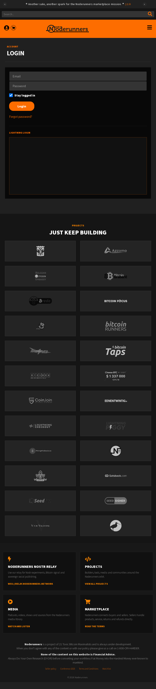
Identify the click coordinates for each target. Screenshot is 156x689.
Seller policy (50, 675)
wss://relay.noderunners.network (30, 590)
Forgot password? (20, 117)
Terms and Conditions (88, 675)
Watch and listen (19, 633)
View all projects (96, 590)
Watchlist (106, 675)
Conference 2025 (67, 675)
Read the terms (95, 633)
